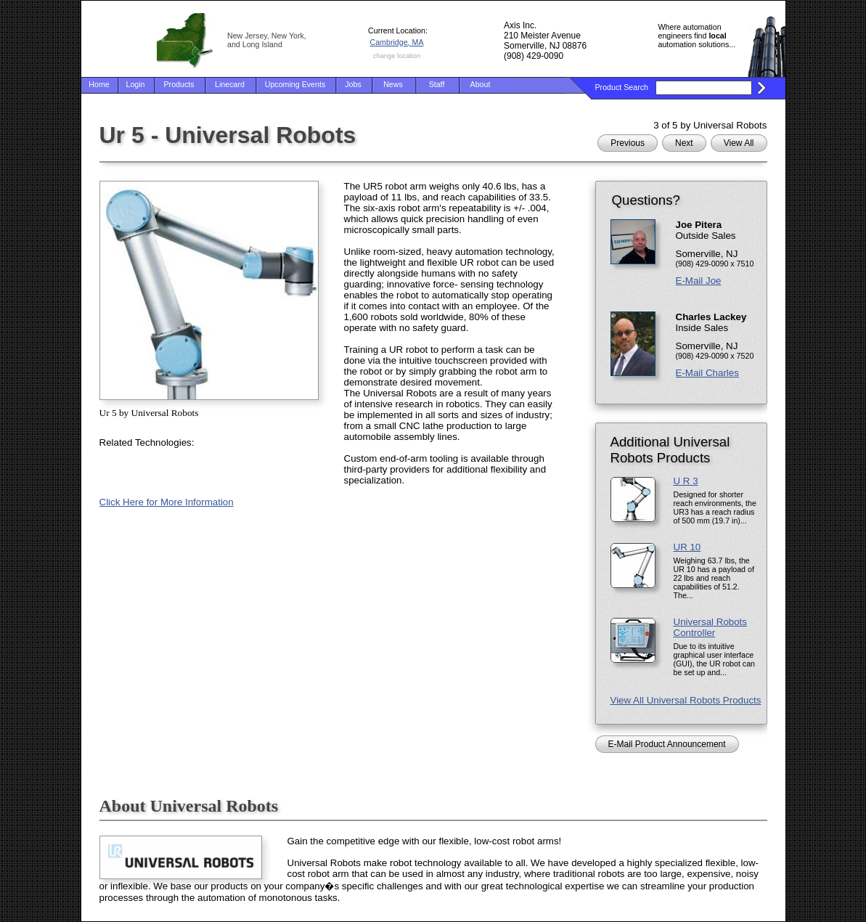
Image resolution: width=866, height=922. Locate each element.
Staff (437, 84)
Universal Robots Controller (710, 627)
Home (99, 84)
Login (135, 84)
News (393, 84)
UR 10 (687, 547)
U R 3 (686, 481)
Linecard (230, 84)
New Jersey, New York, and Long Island (266, 40)
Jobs (353, 84)
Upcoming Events (295, 84)
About (480, 84)
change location (396, 56)
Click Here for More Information (166, 502)
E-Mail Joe (699, 280)
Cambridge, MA (396, 42)
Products (178, 84)
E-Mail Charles (707, 372)
